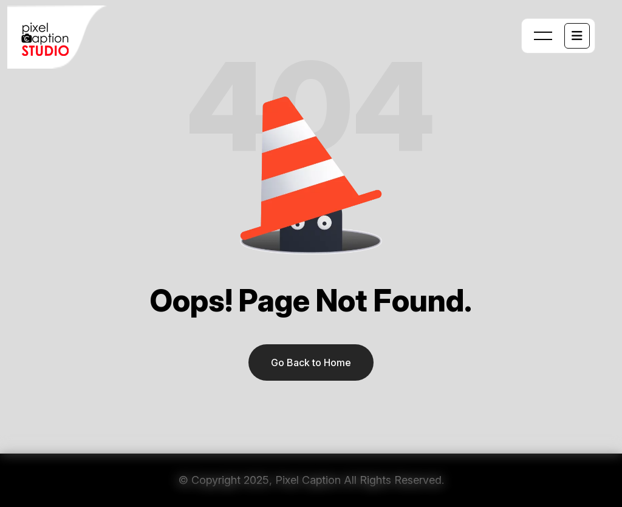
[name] (577, 36)
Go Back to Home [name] (311, 362)
